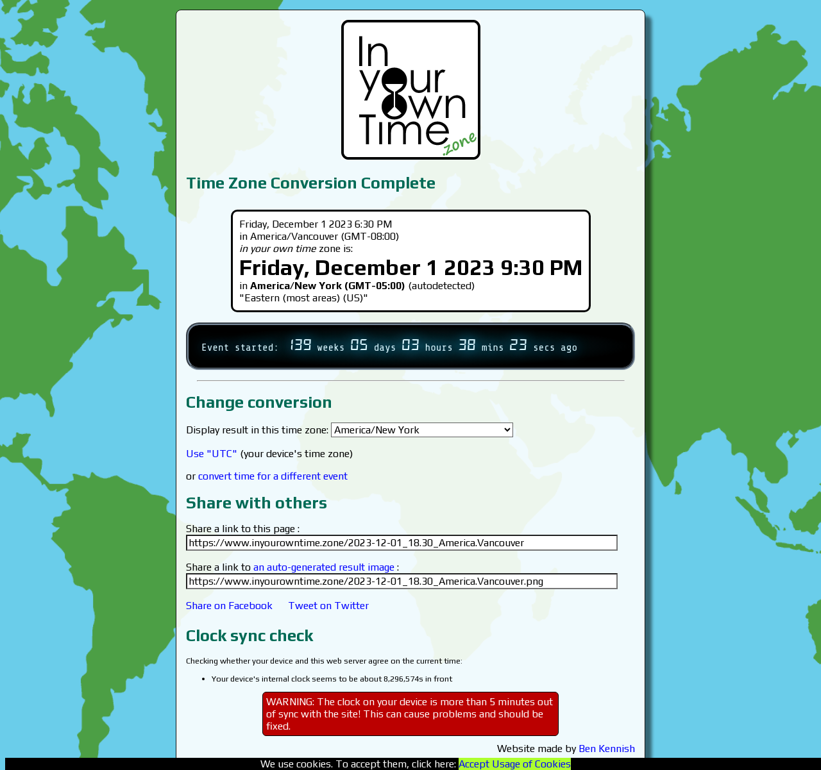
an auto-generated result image (323, 567)
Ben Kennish (607, 748)
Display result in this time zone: (349, 430)
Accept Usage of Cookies (515, 764)
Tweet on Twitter (328, 605)
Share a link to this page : (243, 529)
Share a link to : (292, 567)
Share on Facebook (229, 605)
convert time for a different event (273, 476)
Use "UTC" (211, 454)
